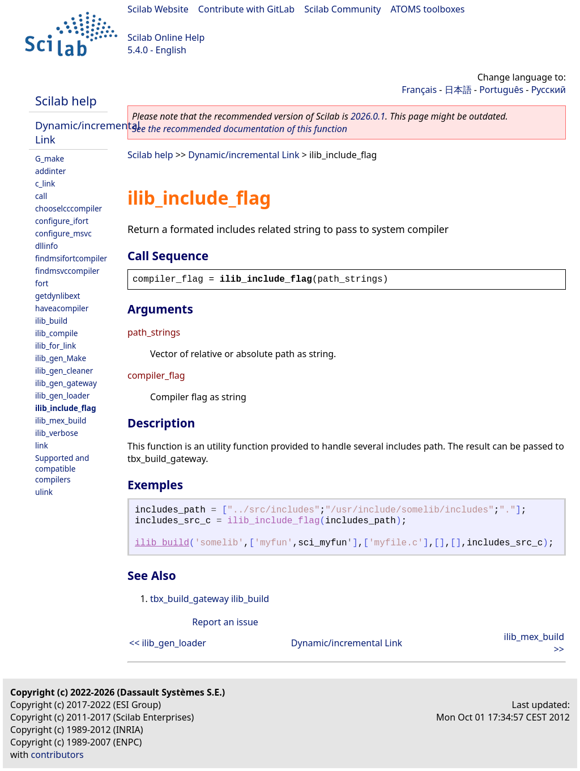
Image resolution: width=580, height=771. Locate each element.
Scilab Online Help (165, 37)
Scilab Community (342, 9)
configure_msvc (63, 233)
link (41, 445)
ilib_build (51, 320)
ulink (44, 491)
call (41, 195)
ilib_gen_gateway (66, 383)
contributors (57, 754)
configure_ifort (61, 220)
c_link (45, 183)
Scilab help (66, 100)
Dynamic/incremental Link (243, 155)
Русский (548, 89)
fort (41, 283)
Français (419, 89)
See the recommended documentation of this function (239, 128)
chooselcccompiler (68, 208)
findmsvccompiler (67, 270)
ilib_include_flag (65, 408)
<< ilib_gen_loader (167, 643)
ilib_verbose (56, 432)
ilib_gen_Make (60, 358)
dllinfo (46, 245)
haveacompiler (61, 308)
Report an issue (225, 622)
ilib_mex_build (60, 420)
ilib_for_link (55, 345)
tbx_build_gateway (189, 598)
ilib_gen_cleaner (64, 370)
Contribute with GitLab (246, 9)
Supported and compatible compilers (62, 468)
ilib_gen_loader (62, 395)
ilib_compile (56, 333)
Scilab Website (158, 9)
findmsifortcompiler (71, 258)
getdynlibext (57, 295)
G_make (49, 158)
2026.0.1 (368, 116)
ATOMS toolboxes (428, 9)
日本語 (458, 89)
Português (501, 89)
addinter (50, 171)
